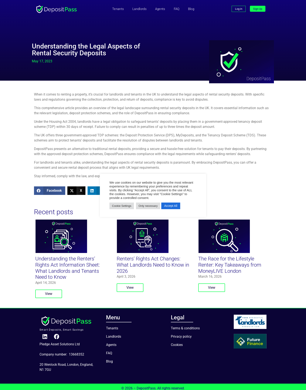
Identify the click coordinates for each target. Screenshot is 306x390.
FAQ (177, 9)
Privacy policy (181, 333)
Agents (160, 9)
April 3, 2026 (126, 273)
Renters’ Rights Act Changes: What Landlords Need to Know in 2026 (153, 261)
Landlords (139, 9)
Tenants (118, 9)
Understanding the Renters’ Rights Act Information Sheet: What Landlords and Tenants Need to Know (67, 264)
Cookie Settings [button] (121, 205)
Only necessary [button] (148, 205)
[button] (49, 190)
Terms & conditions (185, 324)
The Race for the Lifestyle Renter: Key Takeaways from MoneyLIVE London (229, 261)
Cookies (177, 341)
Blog (191, 9)
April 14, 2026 (45, 279)
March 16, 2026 (210, 273)
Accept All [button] (170, 205)
